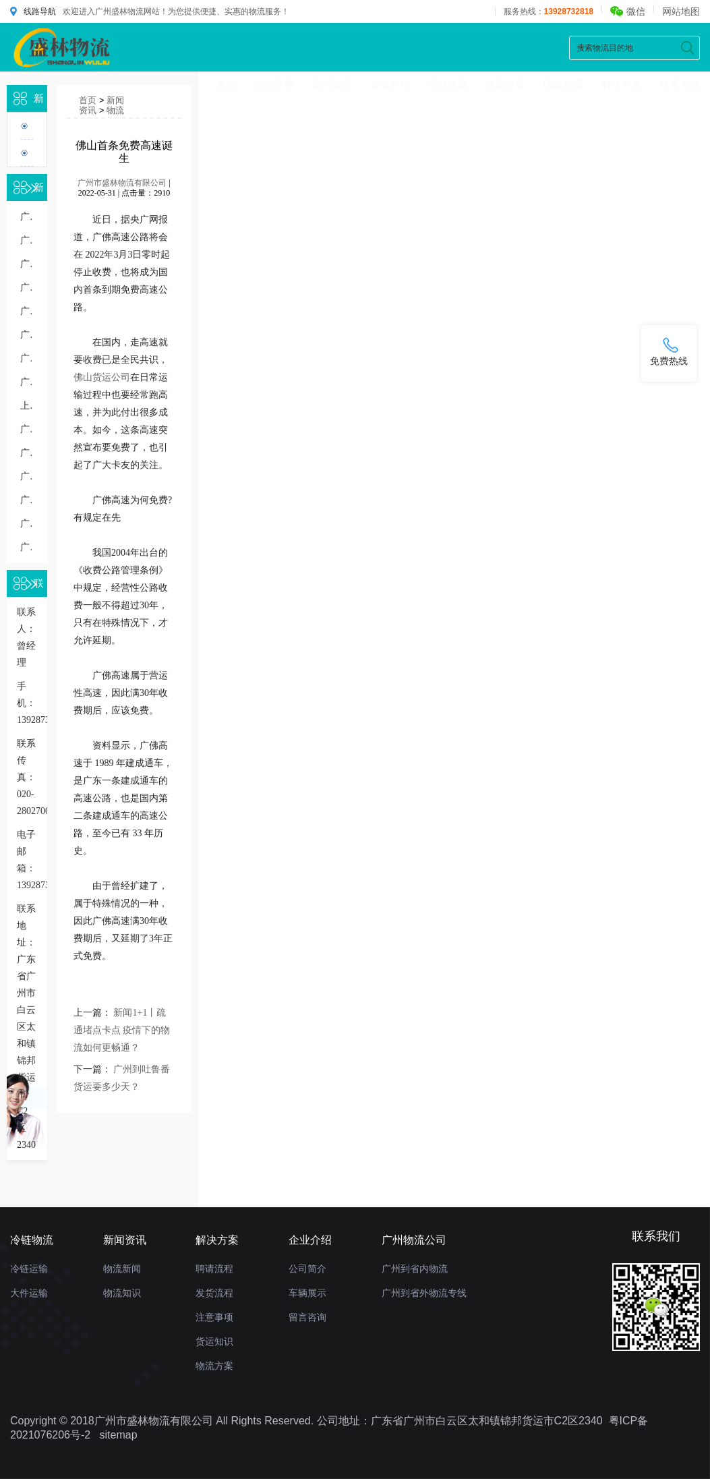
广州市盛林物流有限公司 (122, 182)
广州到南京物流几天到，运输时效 (27, 453)
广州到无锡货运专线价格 (27, 288)
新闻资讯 (332, 84)
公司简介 (307, 1268)
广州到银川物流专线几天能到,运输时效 (27, 429)
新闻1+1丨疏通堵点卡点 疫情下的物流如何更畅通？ (122, 1030)
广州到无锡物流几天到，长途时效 (27, 358)
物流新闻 (122, 1268)
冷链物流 (447, 84)
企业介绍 (389, 84)
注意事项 (214, 1317)
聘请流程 (214, 1268)
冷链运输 (29, 1268)
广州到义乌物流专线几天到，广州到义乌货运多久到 (27, 335)
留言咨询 (307, 1317)
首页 (226, 84)
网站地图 (681, 11)
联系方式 (679, 84)
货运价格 (274, 84)
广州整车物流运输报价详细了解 (27, 524)
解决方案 (621, 84)
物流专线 (505, 84)
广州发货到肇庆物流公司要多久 (27, 547)
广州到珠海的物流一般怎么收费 (27, 217)
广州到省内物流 (415, 1268)
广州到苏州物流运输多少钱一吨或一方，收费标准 (27, 476)
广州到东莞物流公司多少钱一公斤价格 (27, 264)
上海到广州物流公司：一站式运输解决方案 (27, 406)
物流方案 (214, 1365)
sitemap (119, 1435)
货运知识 (214, 1341)
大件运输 (29, 1292)
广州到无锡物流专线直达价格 (27, 311)
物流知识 (115, 115)
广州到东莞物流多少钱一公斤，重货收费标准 (27, 500)
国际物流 (563, 84)
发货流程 (214, 1292)
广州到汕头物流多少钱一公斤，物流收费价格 (27, 382)
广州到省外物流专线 (424, 1292)
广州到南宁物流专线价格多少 (27, 240)
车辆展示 (307, 1292)
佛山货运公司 (101, 377)
